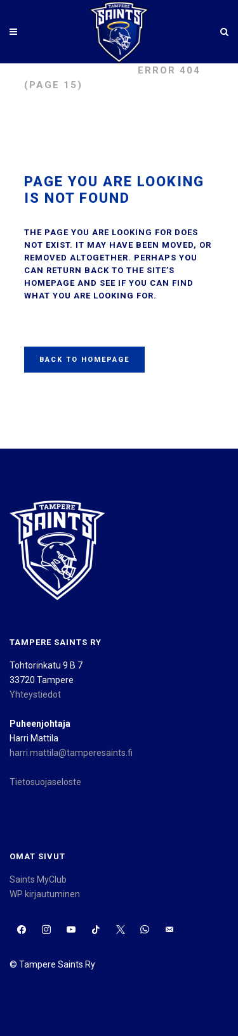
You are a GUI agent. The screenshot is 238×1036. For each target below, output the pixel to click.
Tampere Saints (74, 70)
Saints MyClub (38, 879)
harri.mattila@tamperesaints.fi (71, 753)
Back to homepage (84, 359)
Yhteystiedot (35, 694)
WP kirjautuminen (45, 894)
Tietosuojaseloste (45, 782)
